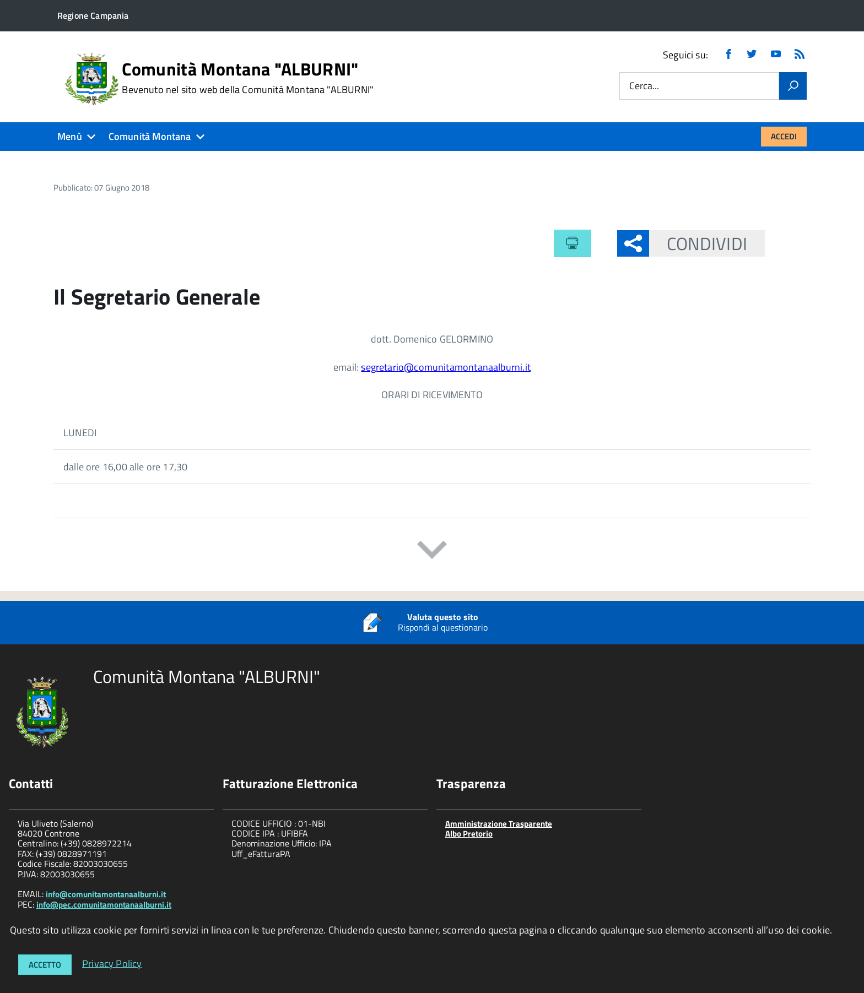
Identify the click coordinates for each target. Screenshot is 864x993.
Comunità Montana (150, 136)
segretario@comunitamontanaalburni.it (445, 367)
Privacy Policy (112, 963)
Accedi (784, 136)
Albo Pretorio (469, 833)
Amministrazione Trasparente (498, 823)
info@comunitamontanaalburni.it (106, 894)
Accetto (45, 964)
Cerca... (644, 86)
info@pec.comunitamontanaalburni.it (103, 904)
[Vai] (793, 86)
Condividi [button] (698, 243)
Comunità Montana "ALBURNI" (248, 77)
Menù (69, 136)
